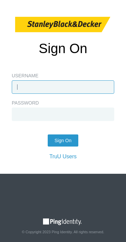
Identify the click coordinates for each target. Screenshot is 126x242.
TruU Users (63, 156)
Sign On (63, 140)
